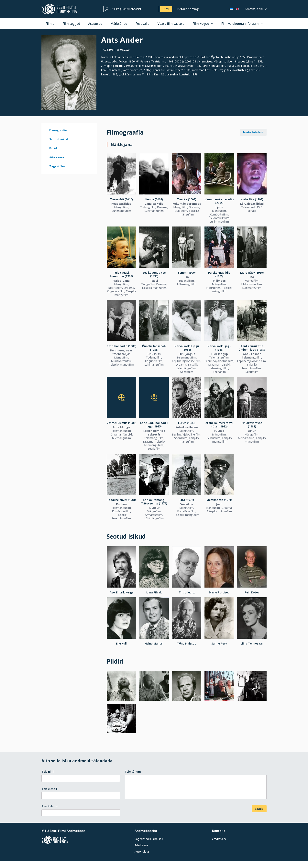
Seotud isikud (58, 139)
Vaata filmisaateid (171, 23)
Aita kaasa (56, 157)
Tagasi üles (57, 166)
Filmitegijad (71, 23)
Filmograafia (58, 130)
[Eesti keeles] (231, 9)
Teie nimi (47, 771)
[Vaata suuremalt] (68, 72)
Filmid (49, 23)
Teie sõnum (133, 771)
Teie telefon (49, 806)
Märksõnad (118, 23)
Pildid (53, 148)
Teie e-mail (49, 789)
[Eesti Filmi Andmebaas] (59, 9)
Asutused (95, 23)
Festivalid (142, 23)
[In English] (237, 9)
